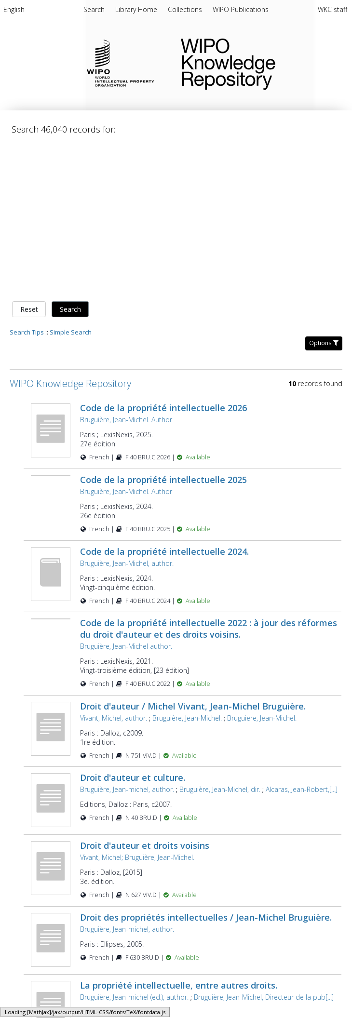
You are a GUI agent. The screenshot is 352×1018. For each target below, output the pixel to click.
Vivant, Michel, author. (113, 564)
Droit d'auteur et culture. (132, 624)
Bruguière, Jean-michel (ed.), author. (134, 843)
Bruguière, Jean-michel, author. (127, 636)
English (14, 9)
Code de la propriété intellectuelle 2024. (164, 398)
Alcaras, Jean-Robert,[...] (302, 636)
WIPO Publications (241, 9)
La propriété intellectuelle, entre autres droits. (178, 832)
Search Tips (27, 178)
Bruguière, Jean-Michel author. (126, 492)
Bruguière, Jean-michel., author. (128, 923)
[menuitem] (14, 11)
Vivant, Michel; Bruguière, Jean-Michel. (137, 704)
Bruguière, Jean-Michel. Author (126, 266)
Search (70, 156)
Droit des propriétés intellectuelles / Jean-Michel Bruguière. (206, 764)
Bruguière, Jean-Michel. (187, 564)
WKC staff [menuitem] (332, 9)
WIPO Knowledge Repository (258, 62)
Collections (186, 9)
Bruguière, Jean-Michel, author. (127, 410)
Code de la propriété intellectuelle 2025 (163, 326)
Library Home (137, 9)
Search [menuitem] (94, 9)
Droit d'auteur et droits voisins (144, 692)
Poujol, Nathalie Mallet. (216, 923)
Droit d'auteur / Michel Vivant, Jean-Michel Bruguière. (193, 553)
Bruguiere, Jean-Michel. (262, 564)
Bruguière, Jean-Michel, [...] (296, 923)
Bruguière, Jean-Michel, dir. (219, 636)
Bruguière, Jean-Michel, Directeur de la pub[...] (264, 843)
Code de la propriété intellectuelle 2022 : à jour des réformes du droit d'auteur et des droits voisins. (208, 475)
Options (323, 190)
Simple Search (71, 178)
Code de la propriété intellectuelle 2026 (163, 254)
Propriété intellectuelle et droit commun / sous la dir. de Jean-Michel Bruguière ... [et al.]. (198, 905)
